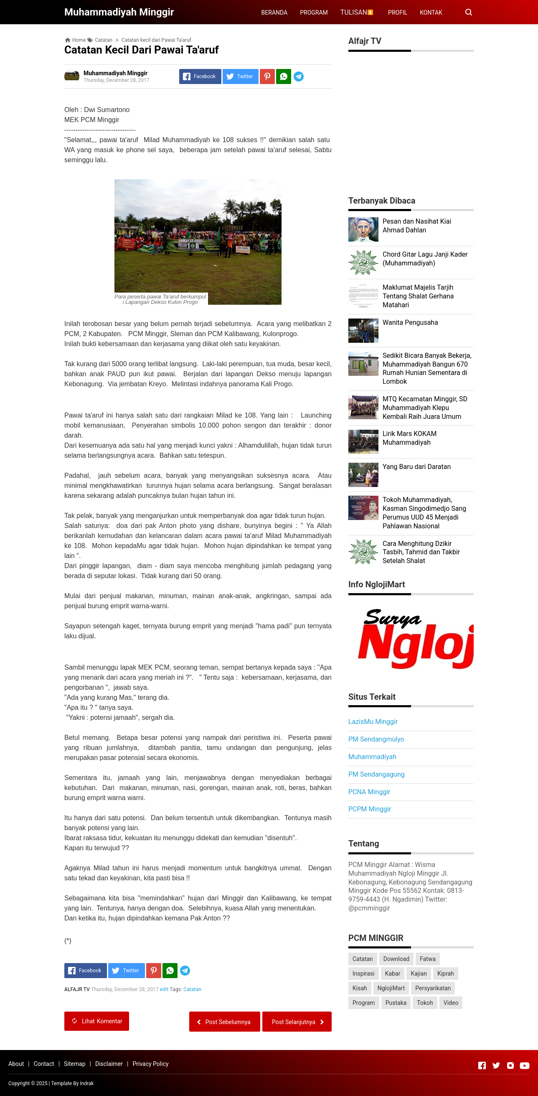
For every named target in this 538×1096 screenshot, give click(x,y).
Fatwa (428, 959)
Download (396, 959)
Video (451, 1002)
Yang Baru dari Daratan (417, 467)
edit (164, 989)
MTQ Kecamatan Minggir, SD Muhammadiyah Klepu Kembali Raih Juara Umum (425, 408)
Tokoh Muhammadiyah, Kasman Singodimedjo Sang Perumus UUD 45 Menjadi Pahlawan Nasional (424, 513)
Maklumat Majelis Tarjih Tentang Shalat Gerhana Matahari (418, 296)
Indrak (87, 1083)
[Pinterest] (267, 76)
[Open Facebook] (482, 1065)
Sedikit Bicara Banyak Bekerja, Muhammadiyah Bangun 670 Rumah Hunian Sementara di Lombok (427, 368)
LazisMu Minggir (373, 722)
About (16, 1063)
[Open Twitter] (496, 1065)
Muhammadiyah (372, 757)
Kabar (393, 973)
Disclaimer (109, 1063)
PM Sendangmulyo (376, 739)
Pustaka (396, 1002)
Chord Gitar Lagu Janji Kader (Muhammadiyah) (425, 258)
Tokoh (425, 1002)
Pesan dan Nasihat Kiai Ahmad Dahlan (417, 225)
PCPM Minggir (369, 809)
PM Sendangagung (376, 774)
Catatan (192, 989)
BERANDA (274, 12)
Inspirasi (364, 973)
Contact (44, 1063)
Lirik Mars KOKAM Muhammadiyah (409, 438)
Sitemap (74, 1063)
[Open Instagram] (510, 1065)
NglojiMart (391, 988)
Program (364, 1002)
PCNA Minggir (369, 792)
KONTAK (431, 12)
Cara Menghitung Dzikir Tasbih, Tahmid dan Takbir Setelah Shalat (421, 552)
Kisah (360, 988)
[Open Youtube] (525, 1065)
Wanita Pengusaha (410, 322)
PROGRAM (314, 12)
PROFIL (397, 12)
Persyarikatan (433, 988)
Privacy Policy (150, 1063)
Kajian (419, 973)
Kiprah (445, 973)
